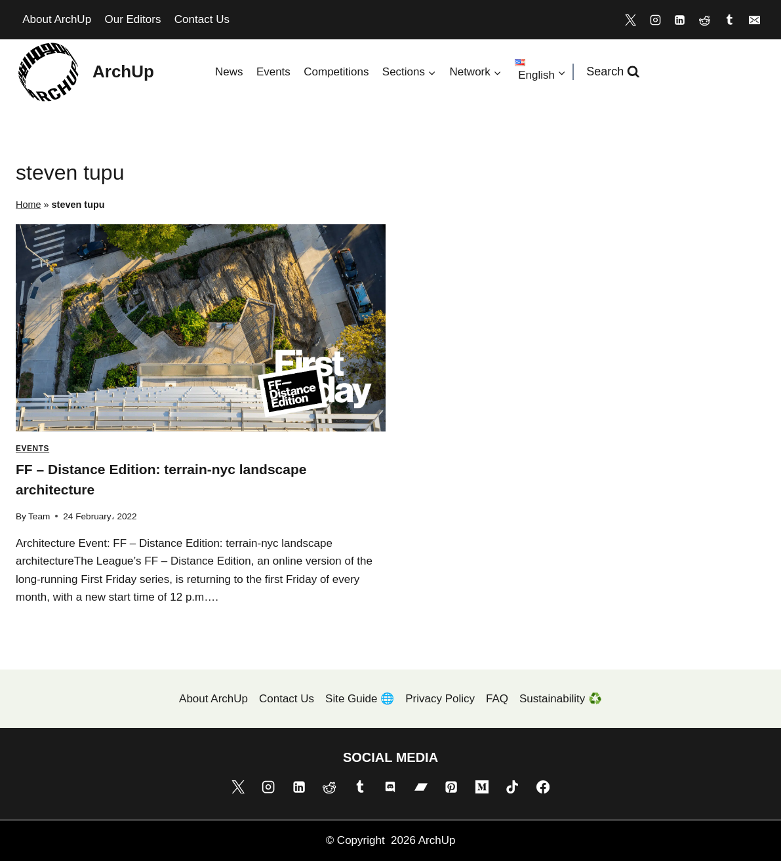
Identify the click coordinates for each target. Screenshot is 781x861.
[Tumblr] (729, 20)
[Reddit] (705, 20)
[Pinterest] (451, 787)
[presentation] (201, 327)
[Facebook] (543, 787)
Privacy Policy (440, 698)
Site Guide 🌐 (359, 698)
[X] (630, 20)
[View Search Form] (613, 71)
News (229, 72)
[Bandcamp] (421, 787)
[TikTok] (512, 787)
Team (39, 516)
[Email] (754, 20)
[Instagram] (655, 20)
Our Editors (132, 19)
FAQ (497, 698)
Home (28, 204)
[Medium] (482, 787)
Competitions (336, 72)
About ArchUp (56, 19)
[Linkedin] (680, 20)
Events (273, 72)
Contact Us (202, 19)
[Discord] (390, 787)
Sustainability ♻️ (560, 698)
